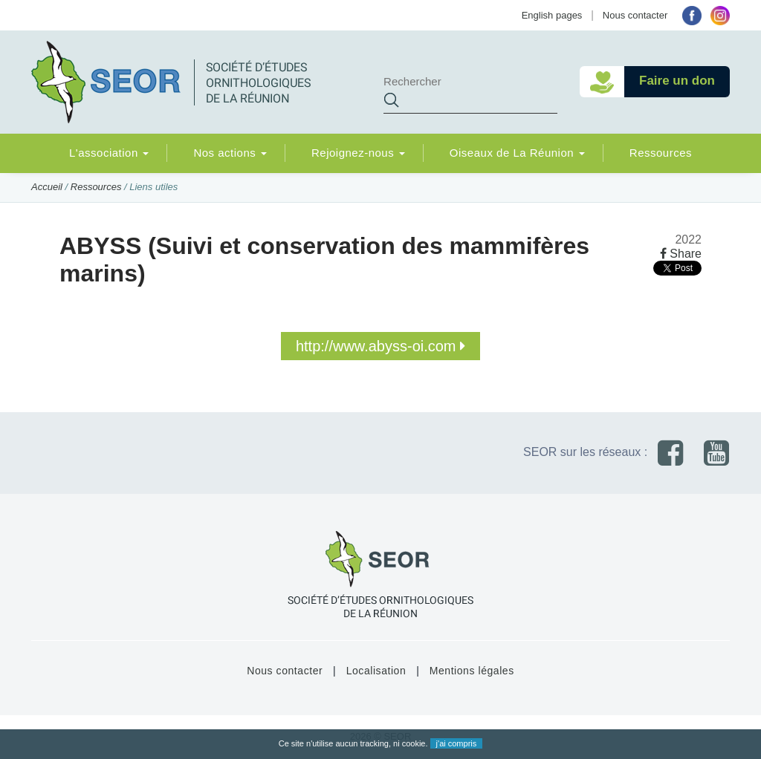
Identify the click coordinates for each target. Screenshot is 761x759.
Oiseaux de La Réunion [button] (517, 152)
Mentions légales (472, 671)
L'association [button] (109, 152)
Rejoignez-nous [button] (358, 152)
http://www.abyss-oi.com (380, 346)
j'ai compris (456, 743)
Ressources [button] (660, 152)
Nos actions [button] (230, 152)
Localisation (376, 671)
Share (681, 253)
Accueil (46, 186)
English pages (552, 15)
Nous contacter (635, 15)
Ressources (96, 186)
